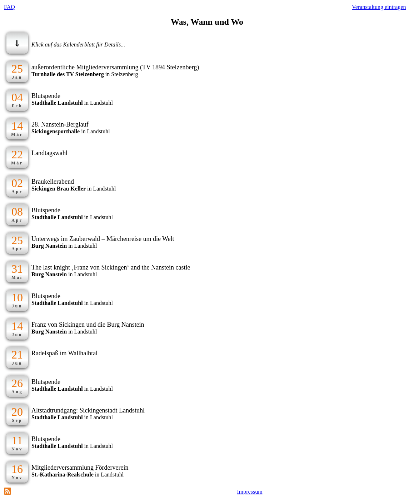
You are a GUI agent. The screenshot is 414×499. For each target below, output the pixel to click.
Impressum (249, 492)
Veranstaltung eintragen (379, 7)
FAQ (9, 7)
